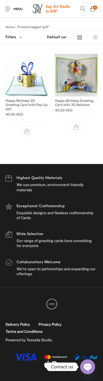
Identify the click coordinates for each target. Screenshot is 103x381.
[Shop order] (56, 37)
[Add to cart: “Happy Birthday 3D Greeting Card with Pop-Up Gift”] (26, 131)
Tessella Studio (39, 340)
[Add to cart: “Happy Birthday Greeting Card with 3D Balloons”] (76, 127)
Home (9, 27)
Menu (18, 9)
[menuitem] (17, 324)
